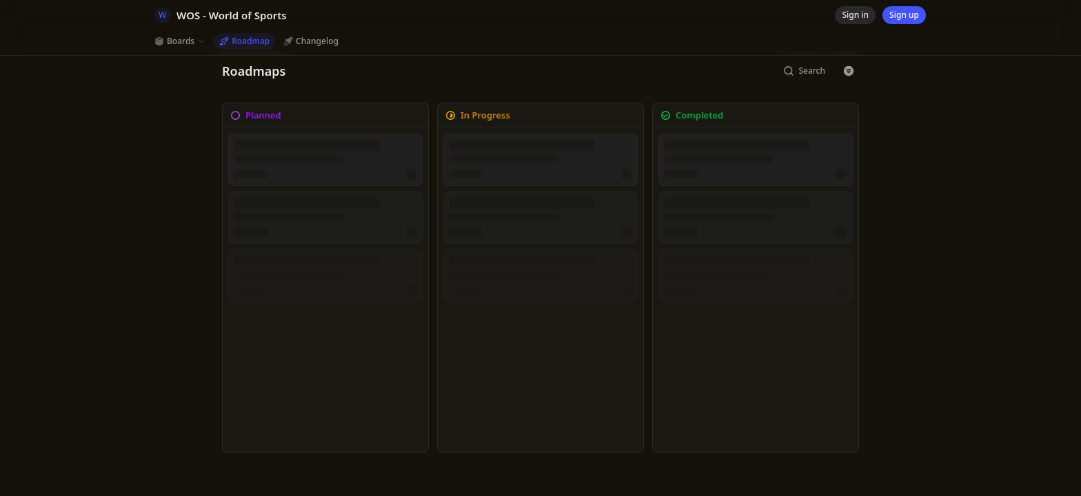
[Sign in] (855, 15)
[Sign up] (904, 15)
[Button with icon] (848, 71)
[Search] (804, 71)
